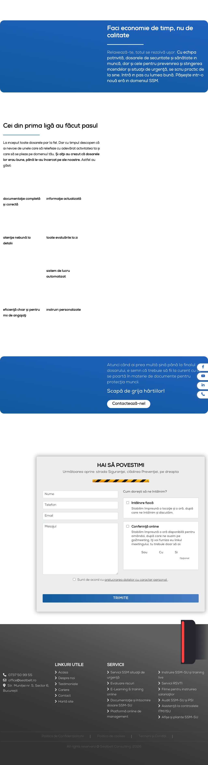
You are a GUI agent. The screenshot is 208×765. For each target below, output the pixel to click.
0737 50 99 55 (17, 675)
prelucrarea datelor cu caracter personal (136, 580)
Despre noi (66, 678)
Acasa (63, 672)
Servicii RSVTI (172, 683)
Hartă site (65, 702)
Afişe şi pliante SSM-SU (180, 717)
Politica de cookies (111, 736)
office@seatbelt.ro (19, 680)
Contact (64, 696)
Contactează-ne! (128, 404)
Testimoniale (68, 684)
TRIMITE (120, 598)
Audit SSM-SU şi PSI (177, 700)
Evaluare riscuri (122, 683)
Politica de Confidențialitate (63, 736)
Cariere (63, 690)
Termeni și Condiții (152, 736)
